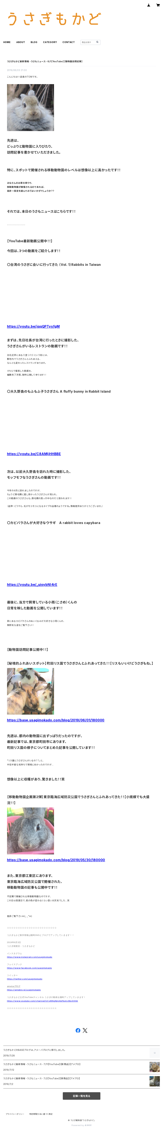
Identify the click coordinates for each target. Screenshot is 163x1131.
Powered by (82, 1125)
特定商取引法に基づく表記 (41, 1114)
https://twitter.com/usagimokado (24, 979)
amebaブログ (13, 986)
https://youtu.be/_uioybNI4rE (32, 585)
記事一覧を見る (81, 1096)
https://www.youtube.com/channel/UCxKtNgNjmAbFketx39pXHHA (42, 1001)
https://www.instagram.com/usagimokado (29, 957)
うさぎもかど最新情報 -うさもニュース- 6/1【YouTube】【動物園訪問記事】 (45, 61)
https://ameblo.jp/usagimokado (24, 990)
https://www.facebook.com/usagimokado (29, 968)
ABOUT (20, 42)
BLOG (34, 42)
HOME (7, 42)
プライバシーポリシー (15, 1114)
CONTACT (68, 42)
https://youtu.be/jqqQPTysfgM (33, 326)
